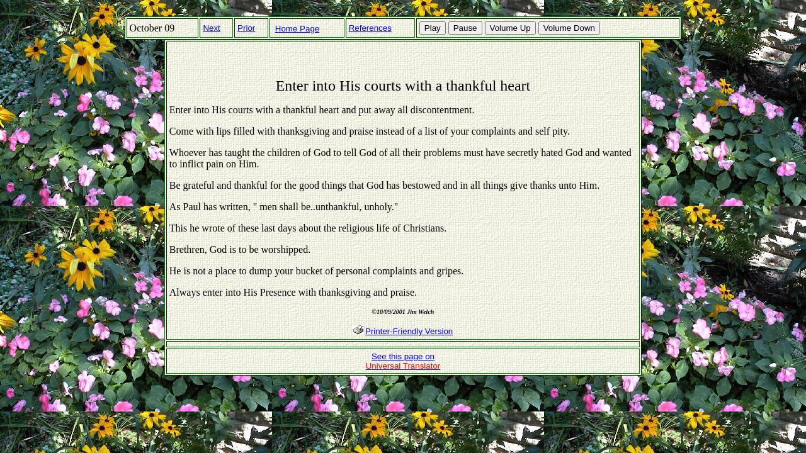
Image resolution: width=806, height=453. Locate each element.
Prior (246, 28)
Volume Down (569, 28)
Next (211, 28)
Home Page (297, 28)
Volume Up (510, 28)
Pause (465, 28)
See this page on (403, 361)
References (370, 28)
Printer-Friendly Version (409, 331)
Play (432, 28)
